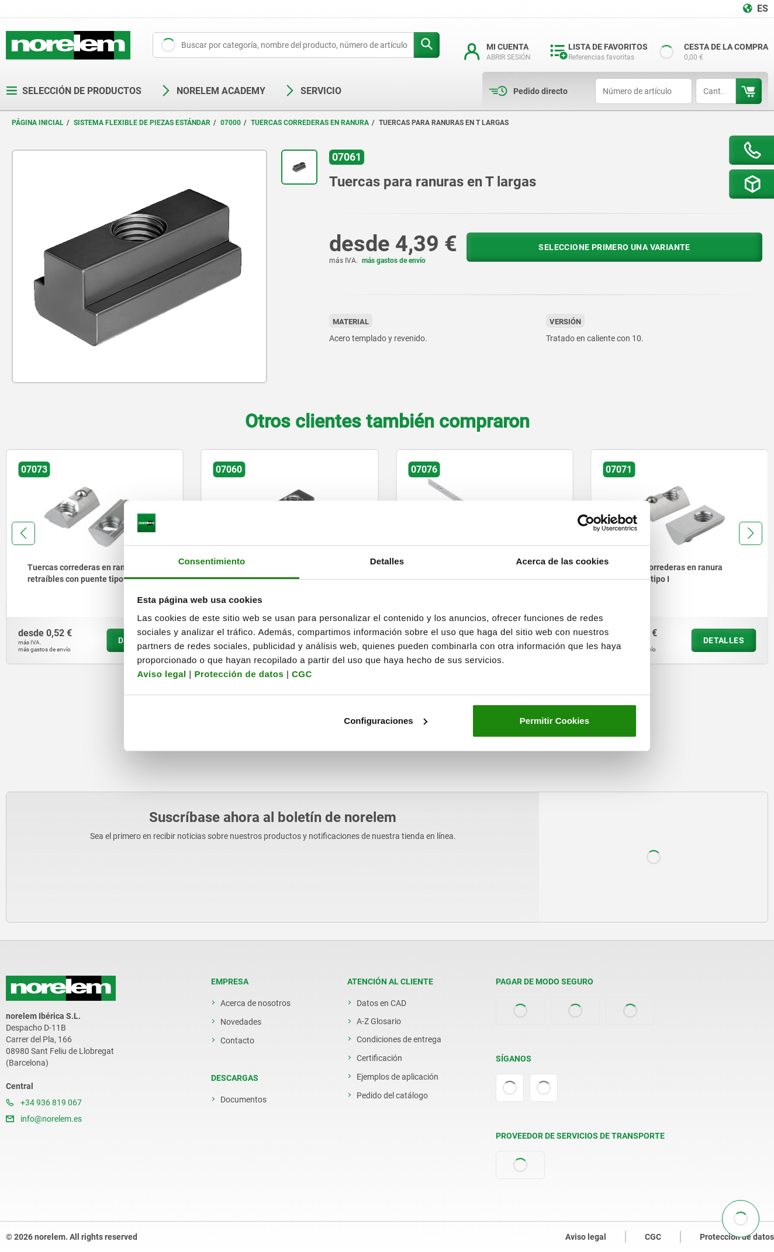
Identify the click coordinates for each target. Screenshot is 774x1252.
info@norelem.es (44, 1118)
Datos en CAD (381, 1003)
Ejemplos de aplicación (397, 1076)
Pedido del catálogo (392, 1095)
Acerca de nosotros (255, 1003)
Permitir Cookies (554, 721)
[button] (23, 533)
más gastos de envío (394, 260)
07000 (230, 123)
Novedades (240, 1021)
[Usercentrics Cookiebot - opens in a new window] (586, 523)
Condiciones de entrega (399, 1039)
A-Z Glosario (379, 1021)
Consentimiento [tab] (212, 561)
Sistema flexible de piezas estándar (142, 123)
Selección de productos (73, 91)
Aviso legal (161, 674)
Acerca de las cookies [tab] (562, 561)
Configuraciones (385, 721)
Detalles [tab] (387, 561)
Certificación (379, 1058)
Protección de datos (239, 674)
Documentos (243, 1099)
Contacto (237, 1040)
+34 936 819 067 (44, 1102)
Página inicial (38, 122)
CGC (302, 674)
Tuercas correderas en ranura (310, 123)
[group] (95, 556)
